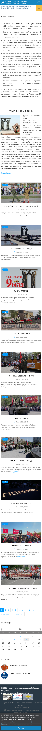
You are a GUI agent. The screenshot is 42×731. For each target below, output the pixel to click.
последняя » (18, 614)
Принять (21, 728)
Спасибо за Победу (21, 333)
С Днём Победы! (21, 291)
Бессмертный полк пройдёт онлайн (21, 588)
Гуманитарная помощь (18, 665)
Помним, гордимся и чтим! (21, 376)
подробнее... (16, 472)
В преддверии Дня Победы (21, 460)
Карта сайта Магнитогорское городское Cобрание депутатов (22, 704)
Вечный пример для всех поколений (21, 206)
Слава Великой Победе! (21, 248)
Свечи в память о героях (21, 503)
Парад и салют (21, 418)
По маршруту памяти (21, 545)
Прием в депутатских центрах (20, 673)
